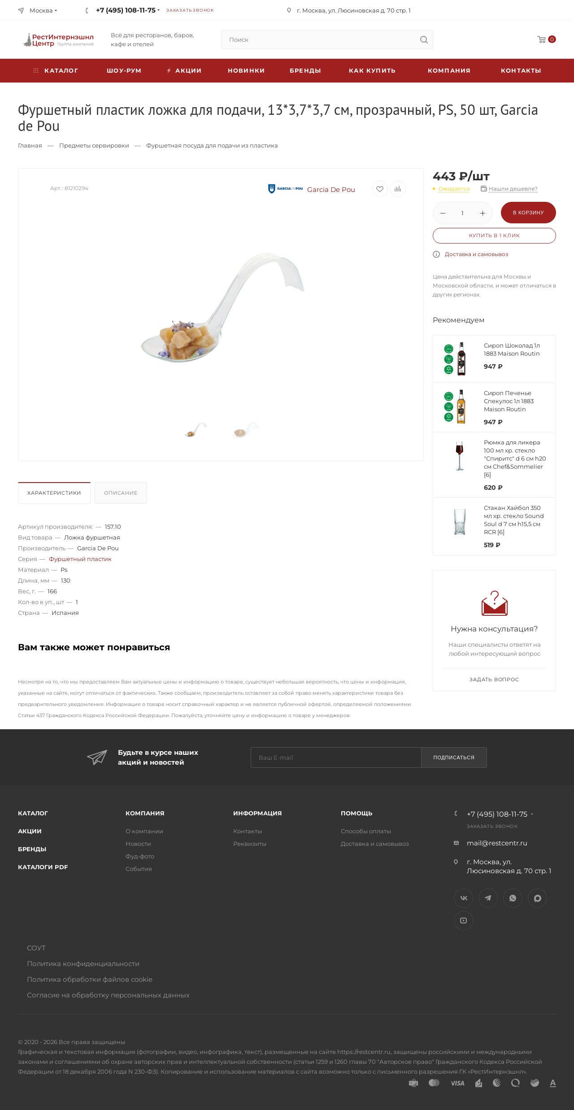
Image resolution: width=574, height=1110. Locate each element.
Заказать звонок (190, 10)
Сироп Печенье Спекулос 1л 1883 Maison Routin (509, 401)
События (139, 868)
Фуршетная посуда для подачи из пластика (212, 145)
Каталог (33, 813)
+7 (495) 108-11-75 (126, 10)
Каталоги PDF (43, 867)
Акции (30, 831)
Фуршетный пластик (80, 558)
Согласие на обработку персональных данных (108, 995)
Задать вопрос (494, 679)
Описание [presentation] (120, 493)
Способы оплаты (366, 831)
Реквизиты (249, 843)
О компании (144, 831)
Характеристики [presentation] (54, 493)
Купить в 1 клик (494, 235)
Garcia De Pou (310, 189)
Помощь (356, 813)
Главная (30, 145)
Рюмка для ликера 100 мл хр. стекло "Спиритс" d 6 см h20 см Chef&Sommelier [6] (515, 458)
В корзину (528, 212)
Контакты (521, 70)
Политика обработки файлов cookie (89, 979)
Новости (138, 843)
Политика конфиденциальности (83, 963)
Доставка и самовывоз (476, 254)
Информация (257, 813)
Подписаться (453, 757)
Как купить (372, 70)
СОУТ (36, 948)
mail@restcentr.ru (497, 843)
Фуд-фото (140, 856)
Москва (41, 10)
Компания (449, 70)
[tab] (55, 495)
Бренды (305, 70)
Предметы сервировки (94, 145)
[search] (423, 39)
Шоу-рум (124, 70)
